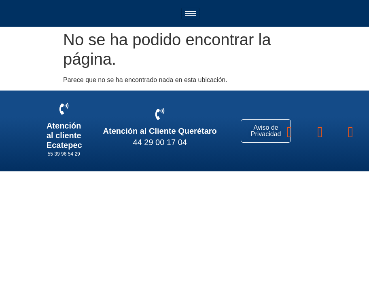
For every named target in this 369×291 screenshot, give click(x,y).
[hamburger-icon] (190, 13)
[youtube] (350, 131)
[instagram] (320, 131)
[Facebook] (289, 131)
